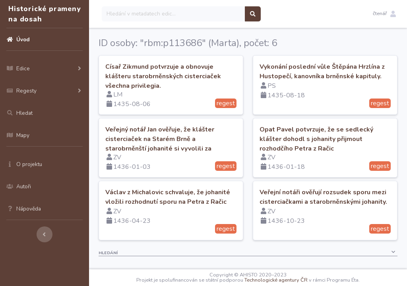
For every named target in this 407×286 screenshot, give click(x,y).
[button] (384, 14)
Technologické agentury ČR (276, 280)
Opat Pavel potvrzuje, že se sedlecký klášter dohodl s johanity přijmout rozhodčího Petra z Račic (316, 139)
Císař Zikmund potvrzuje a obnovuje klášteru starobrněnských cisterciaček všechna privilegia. (163, 76)
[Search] (173, 13)
